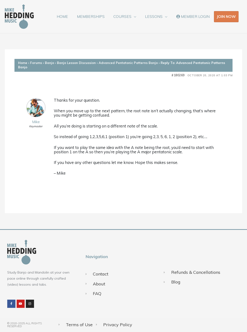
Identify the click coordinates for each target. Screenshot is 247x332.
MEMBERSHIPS (95, 16)
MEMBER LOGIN (193, 16)
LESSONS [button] (156, 16)
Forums (36, 63)
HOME (68, 16)
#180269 (178, 75)
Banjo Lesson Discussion (76, 63)
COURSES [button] (126, 16)
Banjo (49, 63)
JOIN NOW (226, 16)
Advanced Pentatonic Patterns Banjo (128, 63)
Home (22, 63)
